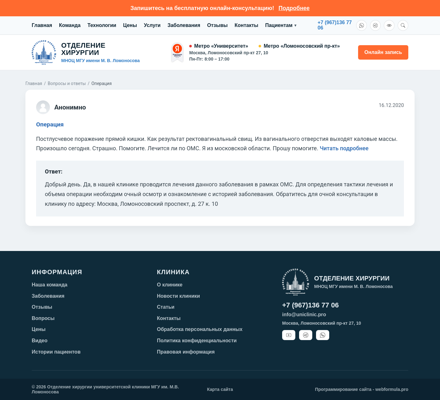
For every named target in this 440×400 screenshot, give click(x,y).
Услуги (152, 25)
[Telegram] (375, 25)
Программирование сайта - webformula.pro (361, 389)
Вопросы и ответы (67, 83)
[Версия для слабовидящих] (389, 25)
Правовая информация (186, 352)
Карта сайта (220, 389)
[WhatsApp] (361, 25)
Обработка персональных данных (200, 329)
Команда (70, 25)
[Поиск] (403, 25)
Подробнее (293, 8)
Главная (42, 25)
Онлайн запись (383, 52)
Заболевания (184, 25)
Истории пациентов (56, 352)
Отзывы (217, 25)
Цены (130, 25)
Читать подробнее (344, 148)
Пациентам (280, 25)
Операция (50, 124)
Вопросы (43, 318)
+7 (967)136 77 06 (310, 305)
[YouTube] (288, 335)
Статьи (165, 307)
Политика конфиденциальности (197, 340)
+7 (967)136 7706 (335, 25)
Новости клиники (178, 296)
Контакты (246, 25)
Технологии (102, 25)
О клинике (170, 284)
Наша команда (49, 284)
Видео (39, 340)
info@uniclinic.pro (304, 314)
